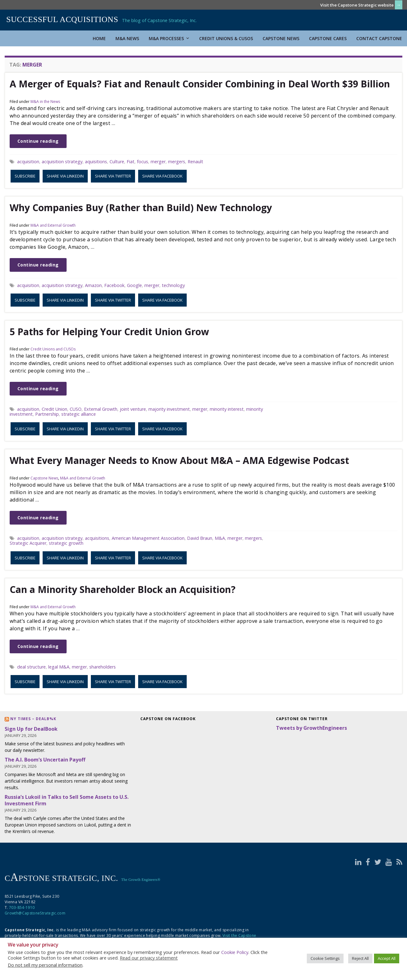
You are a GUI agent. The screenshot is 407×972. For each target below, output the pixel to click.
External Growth (100, 409)
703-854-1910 (22, 907)
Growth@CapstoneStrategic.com (35, 913)
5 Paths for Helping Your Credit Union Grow (109, 331)
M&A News (127, 38)
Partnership (47, 414)
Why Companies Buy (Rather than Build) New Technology (141, 207)
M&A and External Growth (53, 225)
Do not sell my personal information (45, 965)
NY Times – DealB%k (33, 718)
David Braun (199, 538)
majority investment (169, 409)
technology (173, 285)
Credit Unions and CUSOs (53, 349)
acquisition (28, 161)
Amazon (93, 285)
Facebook (114, 285)
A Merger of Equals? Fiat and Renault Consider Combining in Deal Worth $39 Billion (200, 83)
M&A (220, 538)
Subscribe (25, 176)
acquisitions (97, 538)
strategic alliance (78, 414)
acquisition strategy (62, 161)
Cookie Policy (234, 952)
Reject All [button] (360, 958)
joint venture (133, 409)
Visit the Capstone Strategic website (357, 5)
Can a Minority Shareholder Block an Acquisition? (123, 589)
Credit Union (54, 409)
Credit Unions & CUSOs (226, 38)
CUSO (76, 409)
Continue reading (38, 141)
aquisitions (96, 161)
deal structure (31, 667)
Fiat (130, 161)
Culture (117, 161)
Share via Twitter (113, 176)
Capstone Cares (328, 38)
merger (158, 161)
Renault (195, 161)
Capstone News (281, 38)
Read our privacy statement (149, 958)
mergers (176, 161)
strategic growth (66, 543)
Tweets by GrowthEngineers (311, 727)
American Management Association (148, 538)
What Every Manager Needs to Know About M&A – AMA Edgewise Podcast (179, 460)
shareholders (102, 667)
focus (142, 161)
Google (134, 285)
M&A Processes (169, 38)
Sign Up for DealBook (31, 728)
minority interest (227, 409)
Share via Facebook (162, 176)
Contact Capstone (379, 38)
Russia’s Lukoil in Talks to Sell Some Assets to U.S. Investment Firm (67, 800)
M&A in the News (45, 101)
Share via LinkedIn (65, 176)
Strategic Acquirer (28, 543)
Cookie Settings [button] (325, 958)
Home (99, 38)
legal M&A (58, 667)
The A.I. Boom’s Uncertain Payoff (45, 759)
